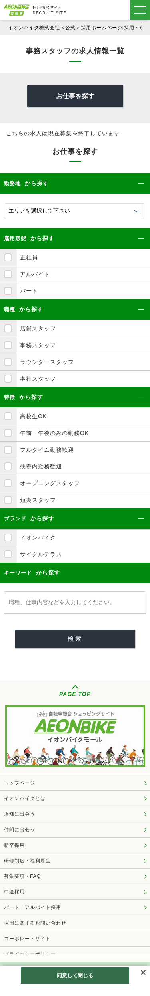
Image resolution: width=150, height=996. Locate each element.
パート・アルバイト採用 (32, 907)
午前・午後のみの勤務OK (54, 433)
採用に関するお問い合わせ (35, 923)
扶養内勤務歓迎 (41, 466)
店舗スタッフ (38, 328)
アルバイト (35, 274)
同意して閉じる (75, 976)
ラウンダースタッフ (47, 362)
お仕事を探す (75, 96)
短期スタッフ (38, 500)
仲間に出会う (19, 829)
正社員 (29, 257)
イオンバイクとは (25, 798)
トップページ (19, 783)
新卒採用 (14, 845)
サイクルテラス (41, 554)
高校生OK (33, 416)
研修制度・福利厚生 (27, 861)
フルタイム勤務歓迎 (47, 450)
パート (29, 291)
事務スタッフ (38, 345)
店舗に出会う (19, 814)
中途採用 (14, 892)
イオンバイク (38, 537)
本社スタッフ (38, 378)
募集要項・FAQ (22, 876)
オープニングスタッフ (50, 483)
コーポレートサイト (27, 938)
